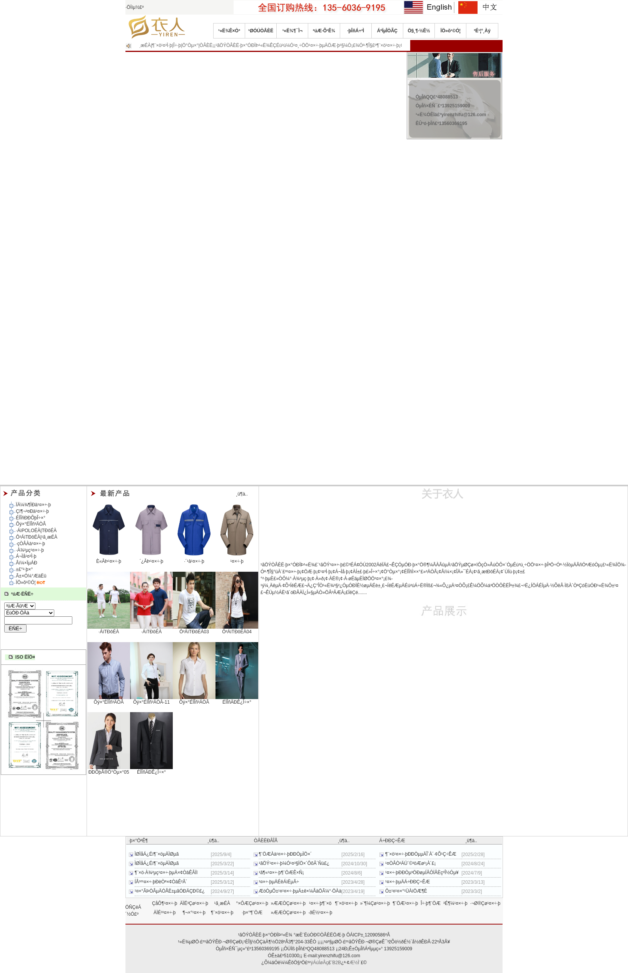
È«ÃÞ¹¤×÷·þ (108, 559)
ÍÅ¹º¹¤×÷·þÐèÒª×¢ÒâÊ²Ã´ (161, 882)
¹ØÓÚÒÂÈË (260, 30)
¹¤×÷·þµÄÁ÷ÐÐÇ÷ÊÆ (407, 882)
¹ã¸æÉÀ (222, 903)
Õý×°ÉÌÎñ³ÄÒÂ (31, 524)
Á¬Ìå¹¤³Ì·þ (26, 556)
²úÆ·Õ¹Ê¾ (324, 30)
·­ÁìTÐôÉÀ (108, 629)
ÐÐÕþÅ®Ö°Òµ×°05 (108, 770)
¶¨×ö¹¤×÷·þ (346, 903)
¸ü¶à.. (241, 494)
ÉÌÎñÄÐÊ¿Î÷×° (236, 700)
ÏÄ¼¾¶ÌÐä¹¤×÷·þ (33, 504)
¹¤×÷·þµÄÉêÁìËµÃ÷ (279, 882)
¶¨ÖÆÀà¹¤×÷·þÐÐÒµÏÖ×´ (285, 854)
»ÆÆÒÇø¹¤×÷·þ (288, 903)
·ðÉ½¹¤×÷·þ (320, 912)
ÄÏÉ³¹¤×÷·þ (165, 912)
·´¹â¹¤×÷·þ (194, 559)
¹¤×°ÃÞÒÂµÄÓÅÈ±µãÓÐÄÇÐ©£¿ (170, 891)
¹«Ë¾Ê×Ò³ (229, 30)
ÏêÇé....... (357, 592)
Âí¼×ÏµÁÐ (26, 563)
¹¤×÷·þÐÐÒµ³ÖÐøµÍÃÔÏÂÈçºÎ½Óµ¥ (422, 872)
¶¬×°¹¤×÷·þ (193, 912)
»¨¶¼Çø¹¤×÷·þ (375, 903)
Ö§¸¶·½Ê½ (419, 30)
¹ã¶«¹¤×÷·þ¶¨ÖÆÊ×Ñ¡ (281, 872)
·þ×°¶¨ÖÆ (252, 912)
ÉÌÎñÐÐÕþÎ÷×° (30, 518)
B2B (336, 962)
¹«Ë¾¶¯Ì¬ (292, 30)
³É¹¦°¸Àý (482, 30)
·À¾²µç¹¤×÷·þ (30, 550)
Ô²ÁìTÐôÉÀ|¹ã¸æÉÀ (36, 537)
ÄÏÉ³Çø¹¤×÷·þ (194, 903)
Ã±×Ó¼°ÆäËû (31, 576)
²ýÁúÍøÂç (318, 962)
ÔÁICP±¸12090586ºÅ (368, 935)
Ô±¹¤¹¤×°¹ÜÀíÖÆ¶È (406, 891)
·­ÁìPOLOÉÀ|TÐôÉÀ (36, 530)
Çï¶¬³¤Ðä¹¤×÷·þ (32, 511)
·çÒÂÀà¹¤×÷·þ (30, 543)
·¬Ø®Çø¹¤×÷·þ (485, 903)
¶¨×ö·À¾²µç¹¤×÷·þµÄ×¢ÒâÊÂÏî (166, 872)
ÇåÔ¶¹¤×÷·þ (164, 903)
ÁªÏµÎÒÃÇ (387, 30)
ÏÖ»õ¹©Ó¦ (451, 30)
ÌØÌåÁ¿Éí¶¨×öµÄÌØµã (157, 854)
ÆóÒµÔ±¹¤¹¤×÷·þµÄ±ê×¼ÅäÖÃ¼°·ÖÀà (300, 891)
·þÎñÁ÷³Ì (355, 30)
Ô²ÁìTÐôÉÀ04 (236, 629)
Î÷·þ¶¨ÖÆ (431, 903)
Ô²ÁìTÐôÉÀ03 (194, 629)
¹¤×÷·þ (236, 559)
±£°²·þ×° (24, 569)
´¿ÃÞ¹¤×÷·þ (151, 559)
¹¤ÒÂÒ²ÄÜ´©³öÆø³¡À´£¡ (410, 863)
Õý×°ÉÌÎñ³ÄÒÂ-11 (151, 700)
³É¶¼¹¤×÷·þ (455, 903)
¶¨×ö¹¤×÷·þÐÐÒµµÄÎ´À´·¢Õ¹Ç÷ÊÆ (420, 854)
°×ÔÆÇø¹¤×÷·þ (252, 903)
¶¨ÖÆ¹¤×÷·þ (405, 903)
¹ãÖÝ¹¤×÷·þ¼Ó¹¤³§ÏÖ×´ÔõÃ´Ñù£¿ (294, 863)
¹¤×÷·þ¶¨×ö (320, 903)
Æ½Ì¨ (355, 962)
